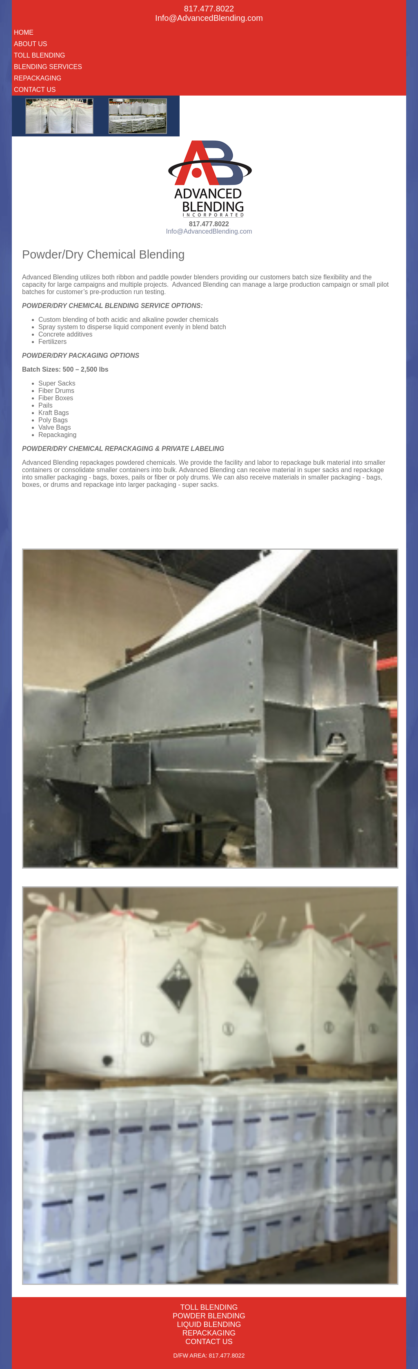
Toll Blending (39, 55)
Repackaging (37, 78)
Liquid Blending (209, 1324)
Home (23, 32)
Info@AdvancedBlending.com (209, 17)
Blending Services (48, 66)
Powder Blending (209, 1316)
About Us (30, 43)
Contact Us (35, 89)
